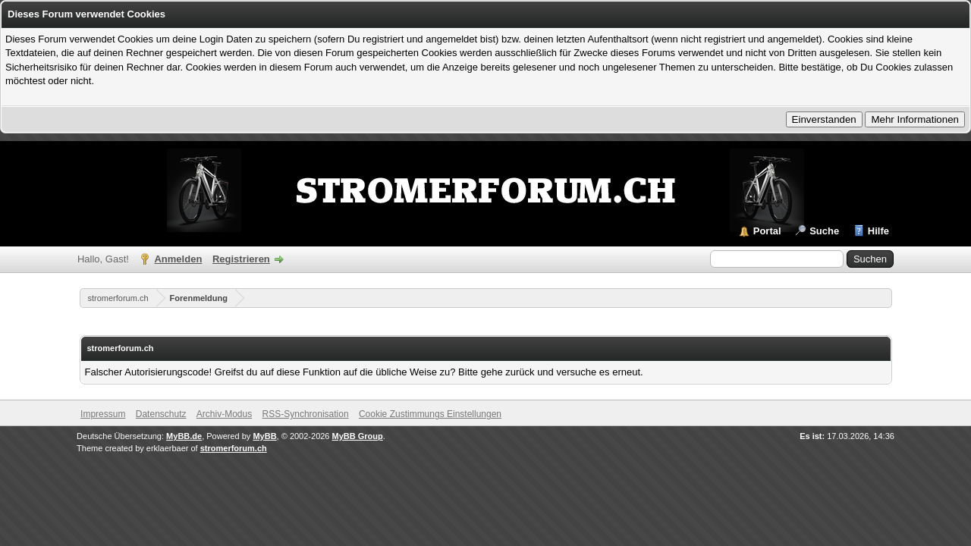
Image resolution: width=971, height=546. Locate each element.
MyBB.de (184, 436)
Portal (767, 231)
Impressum (102, 414)
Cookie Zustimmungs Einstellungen (430, 414)
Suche (824, 231)
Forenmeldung (199, 298)
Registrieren (241, 259)
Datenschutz (161, 414)
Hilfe (878, 231)
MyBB (264, 436)
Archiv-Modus (224, 414)
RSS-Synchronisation (305, 414)
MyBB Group (357, 436)
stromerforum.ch (118, 298)
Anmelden (178, 259)
